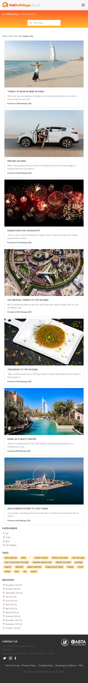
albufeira (19, 567)
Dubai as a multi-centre (21, 439)
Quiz (7, 541)
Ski (7, 533)
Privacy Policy (29, 665)
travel (80, 567)
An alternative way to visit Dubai (27, 508)
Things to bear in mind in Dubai (25, 91)
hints (17, 571)
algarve (8, 567)
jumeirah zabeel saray (42, 562)
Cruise (8, 537)
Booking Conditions (66, 665)
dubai (23, 557)
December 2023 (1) (14, 620)
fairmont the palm (60, 557)
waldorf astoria (41, 557)
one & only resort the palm (17, 562)
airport (34, 571)
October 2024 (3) (13, 589)
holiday (70, 567)
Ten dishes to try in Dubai (22, 369)
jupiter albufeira (34, 567)
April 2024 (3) (11, 608)
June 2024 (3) (11, 600)
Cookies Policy (46, 665)
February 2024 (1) (13, 616)
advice (7, 571)
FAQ (80, 665)
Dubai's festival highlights (23, 230)
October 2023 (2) (13, 628)
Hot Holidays (10, 14)
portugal (78, 562)
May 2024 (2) (11, 604)
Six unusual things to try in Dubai (27, 300)
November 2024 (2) (14, 585)
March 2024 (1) (12, 612)
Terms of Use (12, 665)
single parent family (54, 567)
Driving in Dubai (16, 161)
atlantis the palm (63, 562)
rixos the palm (78, 557)
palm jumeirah (11, 557)
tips (25, 571)
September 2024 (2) (14, 593)
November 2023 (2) (14, 624)
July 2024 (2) (11, 596)
